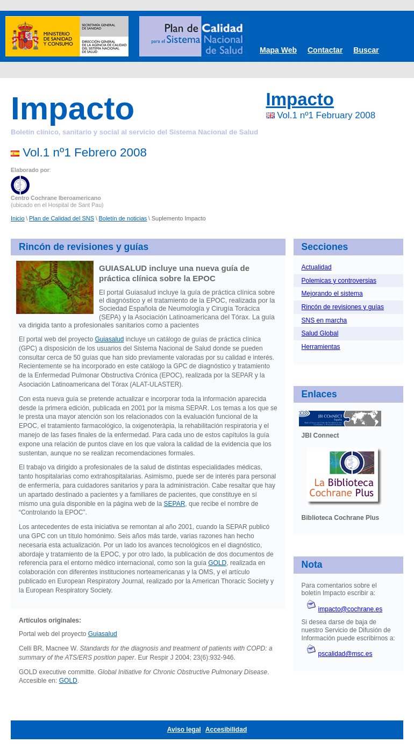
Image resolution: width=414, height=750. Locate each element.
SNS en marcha (324, 320)
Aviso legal (184, 729)
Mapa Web (278, 50)
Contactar (325, 50)
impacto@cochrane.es (350, 609)
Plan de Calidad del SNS (61, 218)
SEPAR (174, 504)
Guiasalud (109, 339)
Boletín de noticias (122, 218)
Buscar (366, 50)
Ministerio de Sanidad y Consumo (67, 36)
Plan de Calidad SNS (194, 36)
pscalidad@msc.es (345, 654)
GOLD (217, 563)
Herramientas (321, 347)
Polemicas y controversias (339, 280)
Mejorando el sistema (332, 293)
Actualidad (317, 267)
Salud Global (320, 333)
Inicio (18, 218)
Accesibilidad (226, 729)
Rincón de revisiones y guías (343, 307)
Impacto (300, 99)
